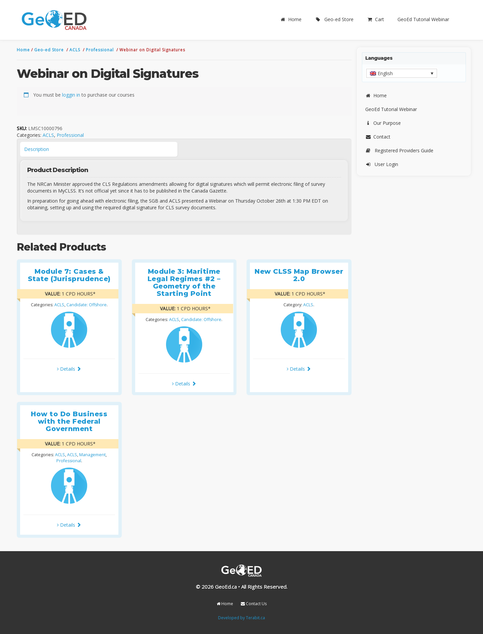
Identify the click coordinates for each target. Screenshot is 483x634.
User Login (381, 164)
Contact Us (254, 603)
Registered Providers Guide (399, 150)
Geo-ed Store (334, 19)
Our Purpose (383, 123)
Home (291, 19)
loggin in (71, 95)
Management (92, 455)
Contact (377, 137)
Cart (375, 19)
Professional (100, 50)
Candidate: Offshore (86, 305)
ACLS (75, 50)
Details (69, 369)
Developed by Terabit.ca (241, 617)
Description (36, 149)
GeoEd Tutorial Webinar (423, 19)
